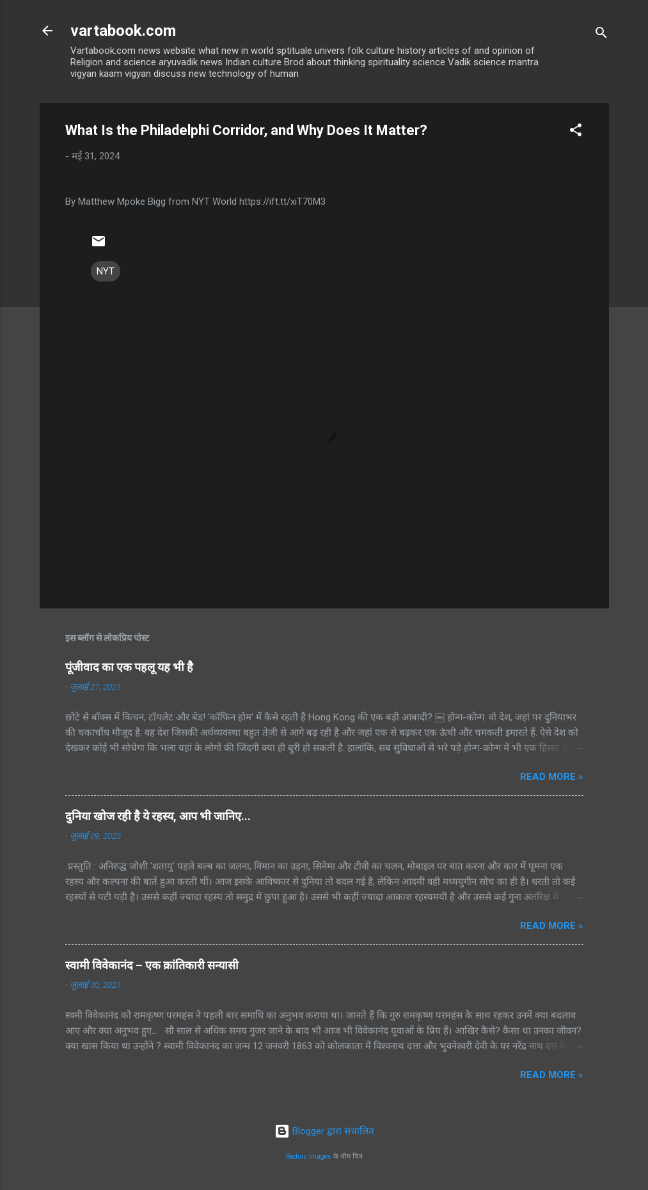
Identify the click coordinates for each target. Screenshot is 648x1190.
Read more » (551, 776)
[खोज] (601, 34)
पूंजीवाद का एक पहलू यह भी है (129, 667)
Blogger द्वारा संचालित (324, 1131)
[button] (575, 132)
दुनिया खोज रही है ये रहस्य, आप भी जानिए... (158, 816)
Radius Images (308, 1156)
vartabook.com (123, 31)
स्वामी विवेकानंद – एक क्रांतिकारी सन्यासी (152, 965)
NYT (106, 271)
